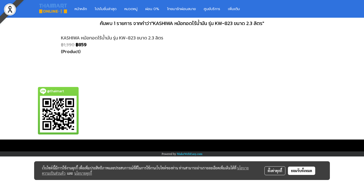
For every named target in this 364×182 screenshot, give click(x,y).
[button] (251, 9)
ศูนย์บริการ (212, 9)
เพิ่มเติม (234, 9)
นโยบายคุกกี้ (83, 173)
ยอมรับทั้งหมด (301, 170)
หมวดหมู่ (131, 9)
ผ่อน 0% (152, 9)
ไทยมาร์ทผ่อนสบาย (181, 9)
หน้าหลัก (81, 9)
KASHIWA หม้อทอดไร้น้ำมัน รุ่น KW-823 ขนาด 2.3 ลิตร (112, 37)
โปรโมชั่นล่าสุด (106, 9)
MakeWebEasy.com (189, 154)
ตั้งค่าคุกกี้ (275, 170)
